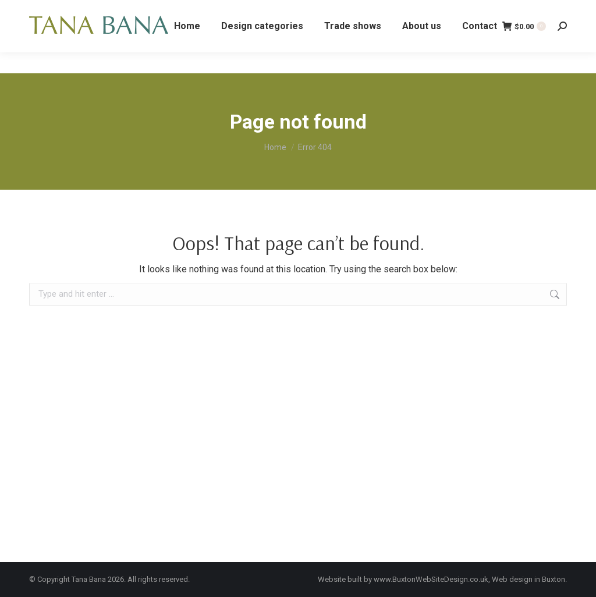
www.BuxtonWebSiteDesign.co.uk (431, 579)
